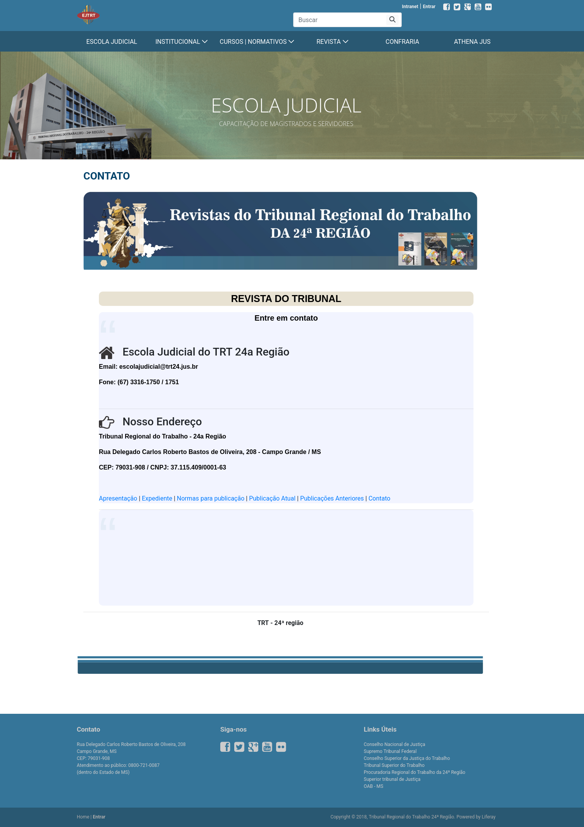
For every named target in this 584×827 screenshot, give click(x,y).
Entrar (429, 6)
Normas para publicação (210, 498)
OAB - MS (373, 786)
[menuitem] (112, 42)
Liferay (489, 817)
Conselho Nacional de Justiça (394, 744)
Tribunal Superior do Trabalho (394, 765)
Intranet (410, 6)
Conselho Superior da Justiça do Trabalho (407, 758)
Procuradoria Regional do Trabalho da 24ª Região (414, 772)
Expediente (158, 498)
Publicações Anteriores (332, 498)
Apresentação (119, 498)
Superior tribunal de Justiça (392, 779)
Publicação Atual (272, 498)
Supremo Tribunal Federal (390, 751)
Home (83, 817)
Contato (379, 498)
